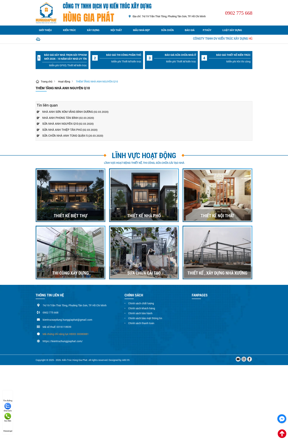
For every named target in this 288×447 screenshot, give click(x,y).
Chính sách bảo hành (140, 313)
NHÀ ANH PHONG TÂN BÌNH (57, 118)
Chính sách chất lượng (141, 303)
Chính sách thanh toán (141, 323)
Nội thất (116, 30)
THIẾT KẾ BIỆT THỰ (70, 216)
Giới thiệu (45, 30)
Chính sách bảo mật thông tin (145, 318)
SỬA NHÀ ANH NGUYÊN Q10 (57, 123)
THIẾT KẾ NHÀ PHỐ (144, 216)
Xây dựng (93, 30)
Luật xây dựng (232, 30)
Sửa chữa (167, 30)
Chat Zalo (8, 407)
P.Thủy (207, 30)
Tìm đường (7, 397)
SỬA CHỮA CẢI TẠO (144, 273)
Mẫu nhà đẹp (141, 30)
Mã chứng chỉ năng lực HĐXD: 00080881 (66, 334)
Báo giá (190, 30)
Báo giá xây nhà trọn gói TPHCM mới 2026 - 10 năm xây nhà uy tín (65, 56)
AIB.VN (125, 360)
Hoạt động (64, 81)
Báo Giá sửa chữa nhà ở (180, 55)
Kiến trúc (69, 30)
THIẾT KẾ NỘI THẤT (217, 216)
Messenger (7, 427)
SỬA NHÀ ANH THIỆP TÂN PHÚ (59, 129)
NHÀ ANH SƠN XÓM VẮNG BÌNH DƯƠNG (65, 111)
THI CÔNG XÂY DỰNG (70, 273)
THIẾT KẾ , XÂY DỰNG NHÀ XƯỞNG (217, 273)
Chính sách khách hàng (141, 308)
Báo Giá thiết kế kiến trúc (233, 55)
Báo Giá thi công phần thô (123, 55)
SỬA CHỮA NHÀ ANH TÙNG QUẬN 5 (62, 135)
